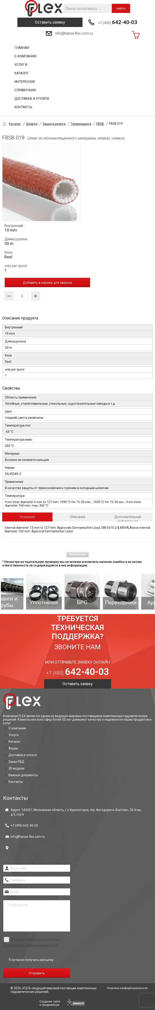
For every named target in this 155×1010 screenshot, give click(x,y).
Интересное (24, 82)
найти (121, 8)
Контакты (23, 107)
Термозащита (81, 124)
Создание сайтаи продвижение (49, 1003)
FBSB (100, 124)
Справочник (25, 90)
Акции (13, 748)
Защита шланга (54, 124)
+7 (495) (117, 22)
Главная (21, 48)
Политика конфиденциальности (127, 988)
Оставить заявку (50, 22)
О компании (25, 56)
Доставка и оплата (31, 99)
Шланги (31, 124)
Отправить (37, 973)
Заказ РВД (16, 761)
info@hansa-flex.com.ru (74, 33)
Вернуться (77, 554)
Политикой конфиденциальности (31, 945)
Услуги (20, 65)
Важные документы (23, 775)
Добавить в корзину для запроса (47, 282)
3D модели (16, 768)
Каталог (21, 73)
